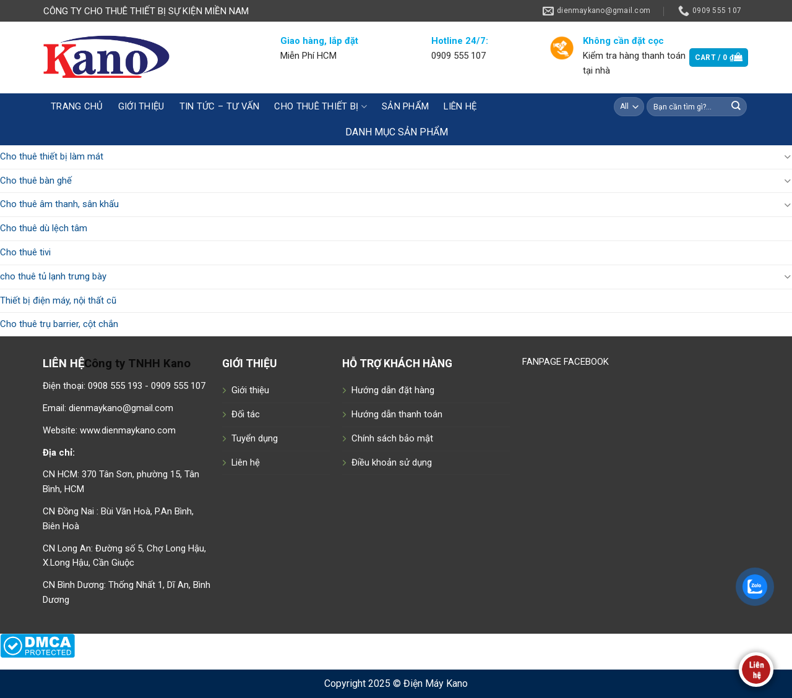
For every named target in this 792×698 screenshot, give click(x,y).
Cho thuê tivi (25, 252)
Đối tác (245, 414)
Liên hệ (460, 106)
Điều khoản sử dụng (391, 462)
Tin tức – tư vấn (219, 106)
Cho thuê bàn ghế (36, 180)
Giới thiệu (141, 106)
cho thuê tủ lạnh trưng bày (53, 276)
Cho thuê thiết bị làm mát (51, 156)
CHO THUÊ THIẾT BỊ (320, 107)
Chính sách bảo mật (392, 438)
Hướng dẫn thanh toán (396, 414)
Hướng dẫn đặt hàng (392, 390)
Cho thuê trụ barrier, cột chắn (59, 324)
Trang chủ (77, 106)
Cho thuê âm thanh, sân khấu (59, 204)
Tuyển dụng (254, 438)
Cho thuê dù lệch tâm (43, 228)
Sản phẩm (405, 106)
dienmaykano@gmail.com (121, 408)
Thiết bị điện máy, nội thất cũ (58, 300)
